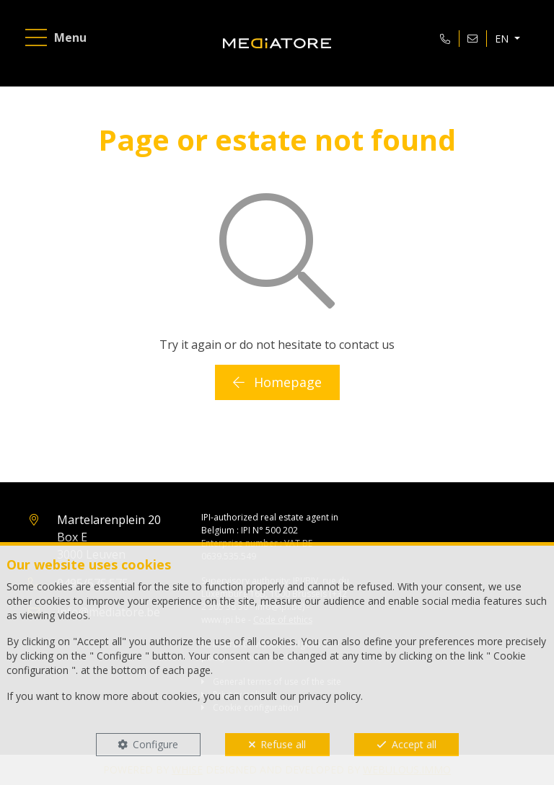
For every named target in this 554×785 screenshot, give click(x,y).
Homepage (277, 382)
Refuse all (283, 744)
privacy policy (330, 696)
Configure (155, 744)
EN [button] (503, 38)
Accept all (414, 744)
